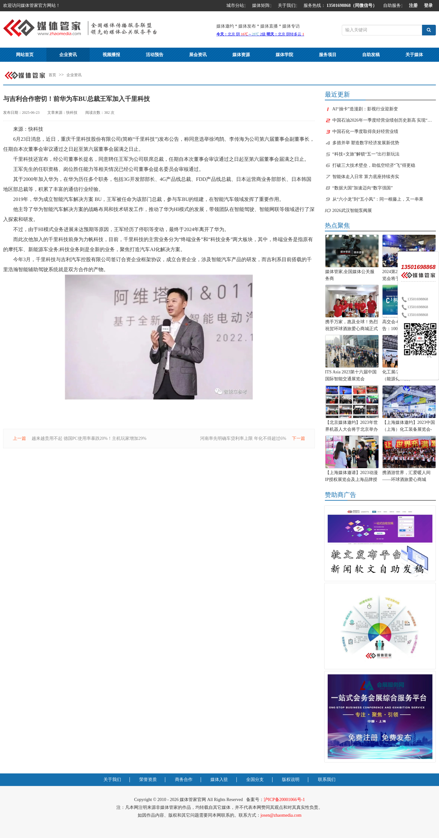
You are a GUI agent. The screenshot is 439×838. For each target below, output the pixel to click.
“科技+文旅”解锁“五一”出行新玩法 (366, 154)
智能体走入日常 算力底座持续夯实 (365, 176)
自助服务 (393, 6)
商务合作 (184, 779)
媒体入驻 (219, 779)
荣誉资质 (148, 779)
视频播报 (111, 54)
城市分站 (236, 6)
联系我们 (327, 779)
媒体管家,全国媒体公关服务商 (350, 275)
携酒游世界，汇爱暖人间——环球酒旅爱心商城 (406, 476)
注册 (413, 5)
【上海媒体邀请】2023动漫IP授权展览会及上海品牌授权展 (351, 476)
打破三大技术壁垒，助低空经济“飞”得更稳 (373, 165)
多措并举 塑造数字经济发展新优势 (365, 142)
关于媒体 (414, 54)
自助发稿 (371, 54)
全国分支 (255, 779)
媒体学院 (284, 54)
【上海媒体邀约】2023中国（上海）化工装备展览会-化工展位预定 (408, 426)
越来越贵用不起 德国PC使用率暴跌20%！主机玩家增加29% (89, 438)
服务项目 (327, 54)
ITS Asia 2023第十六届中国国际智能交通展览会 (351, 375)
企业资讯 (68, 54)
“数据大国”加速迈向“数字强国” (362, 188)
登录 (428, 5)
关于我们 (287, 6)
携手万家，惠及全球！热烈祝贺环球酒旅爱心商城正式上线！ (351, 326)
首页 (52, 75)
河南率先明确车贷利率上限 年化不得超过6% (243, 438)
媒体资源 (241, 54)
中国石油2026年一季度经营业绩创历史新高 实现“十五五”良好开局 (384, 120)
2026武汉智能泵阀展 (352, 210)
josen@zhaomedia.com (281, 815)
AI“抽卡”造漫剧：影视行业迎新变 (365, 109)
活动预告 (154, 54)
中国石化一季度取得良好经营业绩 (365, 131)
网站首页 (25, 54)
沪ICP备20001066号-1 (284, 799)
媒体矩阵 (262, 6)
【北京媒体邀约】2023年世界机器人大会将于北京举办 (351, 426)
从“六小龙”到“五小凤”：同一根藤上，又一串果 (378, 199)
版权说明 (290, 779)
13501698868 (414, 299)
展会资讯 (198, 54)
